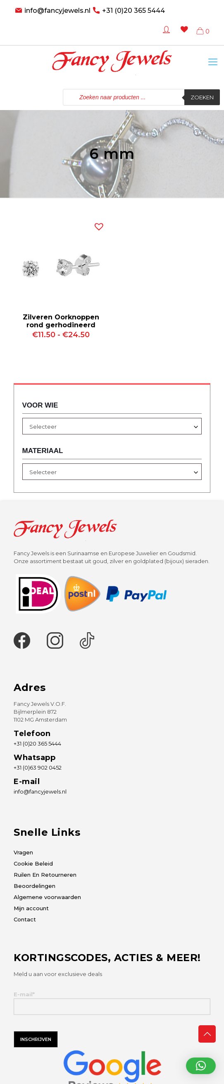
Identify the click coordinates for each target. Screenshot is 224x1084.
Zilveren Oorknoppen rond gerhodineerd (61, 321)
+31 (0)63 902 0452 (38, 767)
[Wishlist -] (182, 35)
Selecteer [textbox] (43, 426)
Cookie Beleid (33, 863)
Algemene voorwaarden (47, 897)
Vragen (23, 852)
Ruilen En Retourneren (45, 874)
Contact (25, 919)
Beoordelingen (34, 886)
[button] (97, 224)
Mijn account (31, 908)
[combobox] (112, 426)
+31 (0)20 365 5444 (133, 10)
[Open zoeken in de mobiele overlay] (141, 97)
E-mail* (112, 1003)
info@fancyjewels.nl (57, 10)
